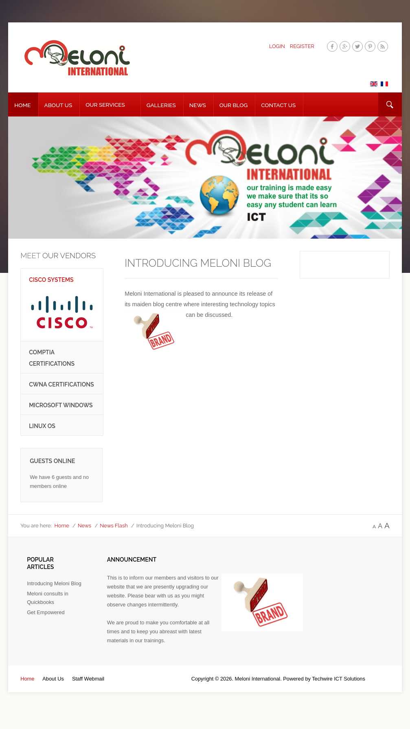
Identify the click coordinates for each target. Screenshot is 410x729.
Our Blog (233, 105)
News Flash (113, 526)
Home (22, 105)
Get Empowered (45, 612)
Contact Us (278, 105)
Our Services (105, 104)
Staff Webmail (88, 679)
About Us (58, 105)
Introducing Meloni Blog (54, 583)
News (197, 105)
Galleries (161, 105)
